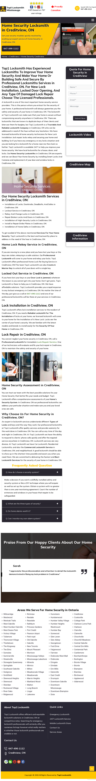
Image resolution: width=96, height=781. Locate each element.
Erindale (54, 665)
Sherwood (7, 681)
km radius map (80, 196)
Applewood (79, 678)
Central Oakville (80, 643)
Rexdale (30, 617)
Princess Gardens (34, 627)
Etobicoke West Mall (59, 656)
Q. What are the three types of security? (32, 503)
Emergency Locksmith (59, 714)
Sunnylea (7, 653)
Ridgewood (8, 694)
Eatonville (55, 672)
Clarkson (78, 627)
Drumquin (55, 678)
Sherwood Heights (11, 678)
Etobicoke (55, 659)
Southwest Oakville (11, 669)
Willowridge (8, 614)
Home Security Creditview (32, 56)
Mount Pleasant (33, 649)
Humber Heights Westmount (57, 625)
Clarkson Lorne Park (82, 624)
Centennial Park (81, 649)
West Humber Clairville (13, 627)
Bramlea (77, 672)
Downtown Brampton (59, 691)
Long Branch (32, 688)
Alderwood (78, 681)
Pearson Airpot (33, 633)
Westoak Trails (9, 621)
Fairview (54, 653)
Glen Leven (55, 637)
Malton (30, 685)
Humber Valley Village (60, 621)
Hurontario (55, 614)
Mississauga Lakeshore (37, 659)
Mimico (30, 665)
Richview (31, 614)
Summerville (8, 656)
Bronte (77, 665)
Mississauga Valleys (35, 656)
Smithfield (7, 675)
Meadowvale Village (35, 672)
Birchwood (78, 675)
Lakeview (31, 694)
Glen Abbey (55, 640)
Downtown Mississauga (56, 686)
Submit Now (80, 118)
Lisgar (29, 691)
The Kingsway (9, 646)
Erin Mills (54, 669)
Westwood (7, 617)
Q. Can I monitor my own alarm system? (32, 518)
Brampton (78, 669)
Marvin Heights (33, 678)
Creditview (14, 56)
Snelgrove (7, 672)
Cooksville (78, 617)
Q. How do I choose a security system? (32, 472)
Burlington (78, 659)
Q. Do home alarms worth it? (32, 511)
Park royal (31, 637)
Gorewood (55, 633)
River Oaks (7, 691)
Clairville (77, 630)
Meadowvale (32, 675)
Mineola (30, 662)
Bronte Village (80, 662)
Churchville (79, 637)
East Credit (55, 675)
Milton (29, 669)
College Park (79, 621)
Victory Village (9, 633)
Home (4, 56)
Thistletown (8, 643)
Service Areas (56, 732)
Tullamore (7, 637)
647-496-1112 (86, 9)
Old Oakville (32, 640)
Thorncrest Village (11, 640)
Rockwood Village (11, 688)
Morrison (31, 653)
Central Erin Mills (81, 646)
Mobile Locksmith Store (60, 723)
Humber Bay (56, 630)
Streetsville (8, 659)
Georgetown (56, 643)
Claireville (78, 633)
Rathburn (31, 624)
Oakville (30, 643)
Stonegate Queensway (12, 662)
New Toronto (32, 646)
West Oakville (9, 624)
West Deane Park (10, 630)
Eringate (54, 662)
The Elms (7, 649)
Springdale (7, 665)
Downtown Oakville (59, 681)
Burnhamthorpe (80, 656)
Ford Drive (55, 646)
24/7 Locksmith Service (60, 719)
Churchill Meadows (82, 640)
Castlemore (79, 653)
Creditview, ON (17, 752)
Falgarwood (56, 649)
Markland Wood (33, 681)
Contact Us (55, 727)
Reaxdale (31, 621)
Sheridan (7, 685)
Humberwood (56, 617)
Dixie (53, 694)
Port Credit (31, 630)
